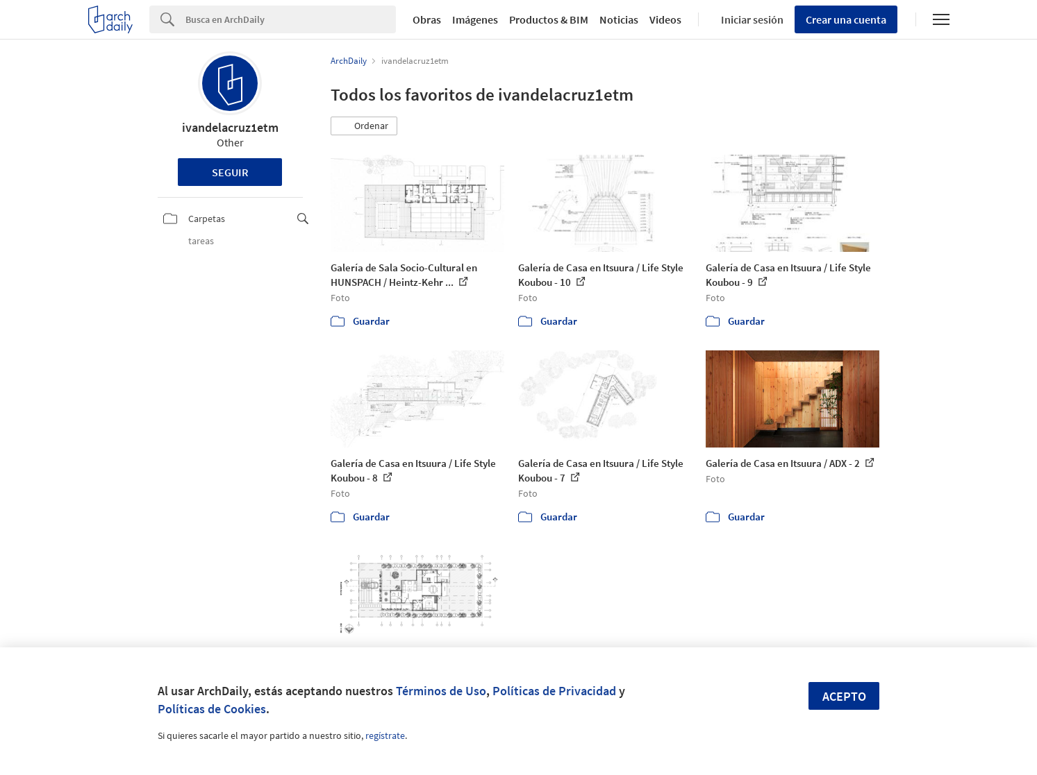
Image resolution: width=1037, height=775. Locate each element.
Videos (665, 19)
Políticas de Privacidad (554, 691)
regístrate (385, 735)
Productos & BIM (548, 19)
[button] (364, 126)
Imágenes (475, 19)
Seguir (230, 172)
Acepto (844, 696)
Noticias (618, 19)
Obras (427, 19)
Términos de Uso (441, 691)
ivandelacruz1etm (230, 127)
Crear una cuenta (846, 19)
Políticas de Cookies (212, 709)
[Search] (290, 19)
